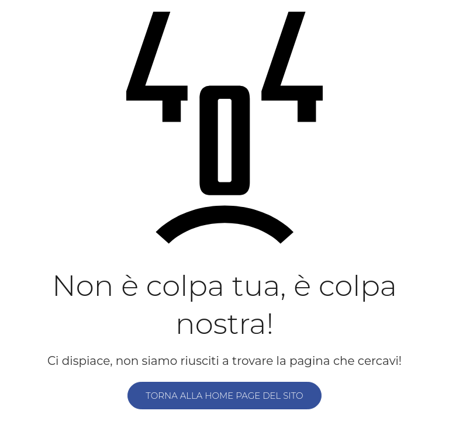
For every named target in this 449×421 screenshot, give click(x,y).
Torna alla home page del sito (224, 395)
